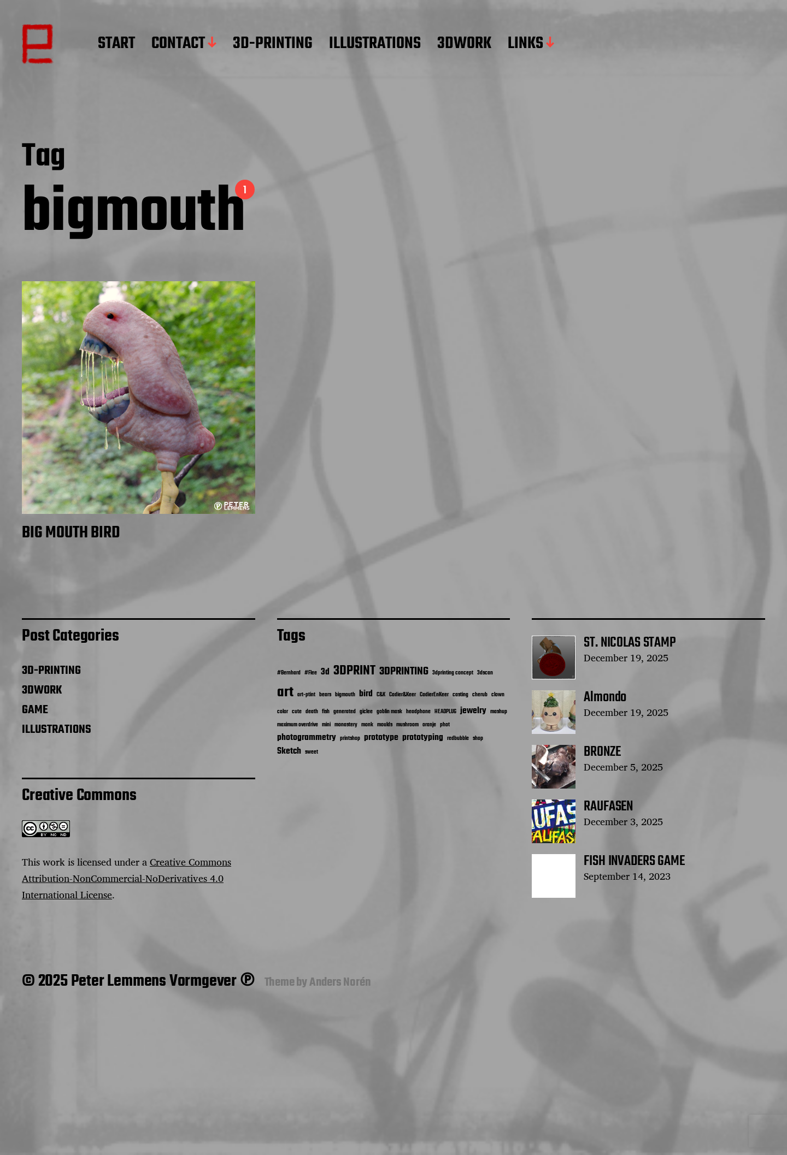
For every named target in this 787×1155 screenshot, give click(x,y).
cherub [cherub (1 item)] (480, 695)
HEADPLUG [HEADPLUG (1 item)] (445, 712)
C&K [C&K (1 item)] (381, 695)
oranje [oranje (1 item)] (429, 725)
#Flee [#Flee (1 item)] (310, 673)
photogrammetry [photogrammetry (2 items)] (306, 737)
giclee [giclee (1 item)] (366, 712)
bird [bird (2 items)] (366, 694)
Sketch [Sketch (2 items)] (289, 751)
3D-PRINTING (273, 44)
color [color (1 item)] (282, 712)
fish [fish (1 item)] (326, 712)
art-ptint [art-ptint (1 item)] (306, 695)
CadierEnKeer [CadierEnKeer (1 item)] (434, 695)
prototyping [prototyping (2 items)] (422, 737)
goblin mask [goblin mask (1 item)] (389, 712)
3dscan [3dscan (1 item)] (485, 673)
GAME (35, 710)
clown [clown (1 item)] (497, 695)
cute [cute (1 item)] (297, 712)
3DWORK (464, 44)
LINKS (525, 44)
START (116, 44)
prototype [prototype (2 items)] (381, 737)
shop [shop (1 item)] (478, 739)
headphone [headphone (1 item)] (418, 712)
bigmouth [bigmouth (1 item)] (345, 695)
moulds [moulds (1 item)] (384, 725)
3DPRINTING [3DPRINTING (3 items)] (403, 671)
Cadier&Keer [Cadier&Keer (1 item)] (402, 695)
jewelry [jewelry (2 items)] (473, 711)
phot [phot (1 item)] (445, 725)
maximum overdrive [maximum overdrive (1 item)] (297, 725)
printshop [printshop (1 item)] (350, 739)
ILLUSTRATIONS (375, 44)
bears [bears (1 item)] (325, 695)
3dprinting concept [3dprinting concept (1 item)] (452, 673)
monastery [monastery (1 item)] (345, 725)
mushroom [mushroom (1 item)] (407, 725)
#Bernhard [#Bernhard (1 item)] (289, 673)
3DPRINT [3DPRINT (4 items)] (354, 671)
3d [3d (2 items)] (325, 672)
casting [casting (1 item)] (460, 695)
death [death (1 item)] (312, 712)
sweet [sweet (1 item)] (311, 752)
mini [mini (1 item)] (326, 725)
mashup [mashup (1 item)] (498, 712)
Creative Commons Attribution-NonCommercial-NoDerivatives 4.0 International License (126, 878)
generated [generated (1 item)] (344, 712)
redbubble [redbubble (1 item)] (458, 739)
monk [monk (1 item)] (367, 725)
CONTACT (178, 44)
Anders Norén (340, 982)
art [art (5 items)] (285, 692)
